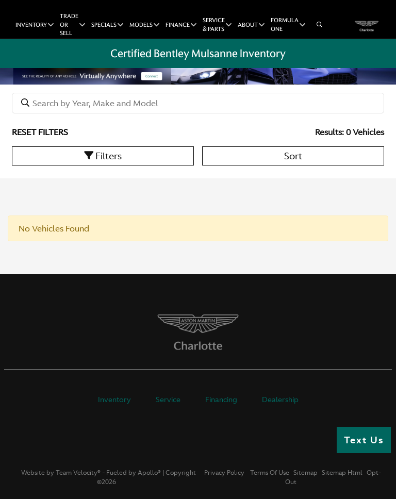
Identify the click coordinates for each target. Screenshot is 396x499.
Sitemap (305, 473)
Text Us (364, 440)
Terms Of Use (269, 473)
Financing (221, 399)
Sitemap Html (342, 473)
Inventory (114, 399)
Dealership (280, 399)
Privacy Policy (224, 473)
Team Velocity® (78, 473)
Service (168, 399)
